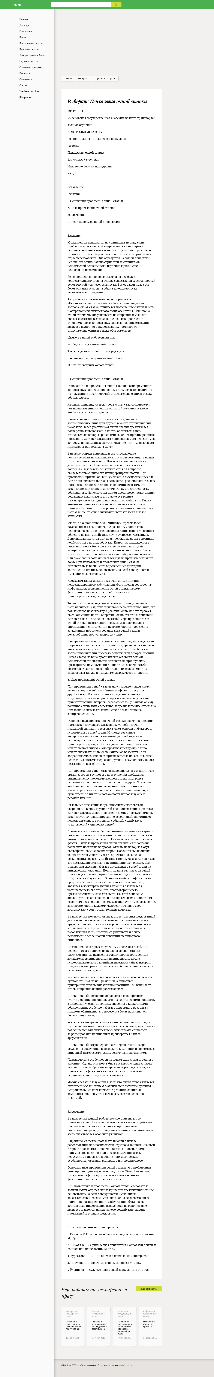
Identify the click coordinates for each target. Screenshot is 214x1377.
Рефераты (25, 73)
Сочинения (25, 79)
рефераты (83, 78)
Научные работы (28, 61)
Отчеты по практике (30, 67)
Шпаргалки (25, 97)
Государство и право (104, 78)
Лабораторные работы (32, 55)
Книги (22, 37)
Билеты (23, 19)
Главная (68, 78)
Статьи (23, 85)
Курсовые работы (29, 49)
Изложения (25, 31)
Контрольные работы (31, 43)
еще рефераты (148, 1289)
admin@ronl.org (125, 1365)
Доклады (24, 25)
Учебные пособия (29, 91)
